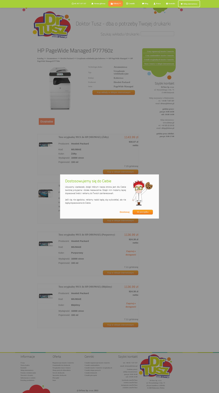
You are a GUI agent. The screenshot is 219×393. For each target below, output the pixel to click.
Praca (157, 3)
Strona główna (98, 3)
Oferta (116, 3)
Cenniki (131, 3)
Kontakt (170, 3)
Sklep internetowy (189, 4)
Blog (145, 3)
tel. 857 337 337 (79, 3)
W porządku (142, 212)
